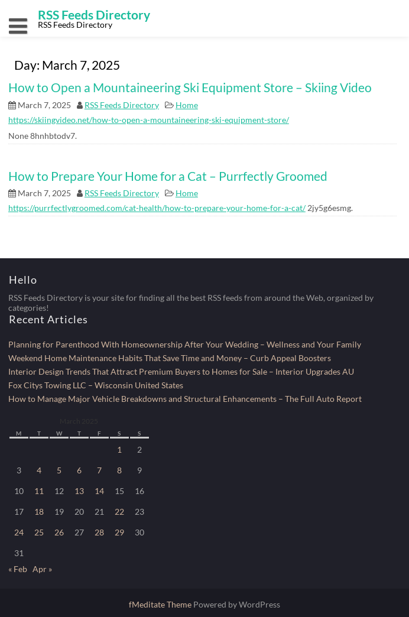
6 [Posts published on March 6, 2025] (79, 470)
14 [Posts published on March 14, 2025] (99, 491)
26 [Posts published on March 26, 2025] (59, 532)
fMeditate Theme (161, 604)
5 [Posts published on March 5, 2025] (59, 470)
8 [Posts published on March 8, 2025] (119, 470)
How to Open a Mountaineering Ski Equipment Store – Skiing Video (190, 87)
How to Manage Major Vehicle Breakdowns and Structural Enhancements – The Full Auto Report (185, 399)
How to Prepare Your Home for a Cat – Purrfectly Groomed (167, 175)
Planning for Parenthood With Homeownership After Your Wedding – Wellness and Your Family (184, 344)
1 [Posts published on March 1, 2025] (119, 449)
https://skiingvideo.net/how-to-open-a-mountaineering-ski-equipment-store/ (148, 120)
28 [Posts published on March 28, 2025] (99, 532)
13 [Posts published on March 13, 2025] (79, 491)
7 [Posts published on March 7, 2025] (99, 470)
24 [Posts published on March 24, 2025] (19, 532)
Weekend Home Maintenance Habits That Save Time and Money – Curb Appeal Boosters (169, 358)
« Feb (17, 569)
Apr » (42, 569)
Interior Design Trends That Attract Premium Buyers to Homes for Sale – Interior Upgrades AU (181, 371)
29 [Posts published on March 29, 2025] (119, 532)
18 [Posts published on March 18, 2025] (39, 511)
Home (187, 105)
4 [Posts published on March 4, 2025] (39, 470)
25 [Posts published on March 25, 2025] (39, 532)
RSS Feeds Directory (122, 105)
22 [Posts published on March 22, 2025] (119, 511)
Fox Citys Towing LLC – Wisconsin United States (95, 385)
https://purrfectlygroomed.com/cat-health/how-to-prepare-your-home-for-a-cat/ (157, 208)
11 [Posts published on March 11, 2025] (39, 491)
